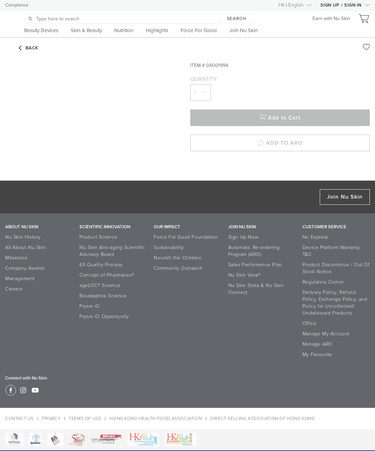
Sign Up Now (243, 237)
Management (20, 278)
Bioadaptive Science (102, 296)
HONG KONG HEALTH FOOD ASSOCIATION (155, 418)
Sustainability (169, 247)
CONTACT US (19, 418)
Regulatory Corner (323, 282)
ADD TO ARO (279, 143)
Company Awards (25, 268)
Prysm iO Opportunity (104, 316)
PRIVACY (51, 418)
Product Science (98, 237)
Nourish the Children (177, 258)
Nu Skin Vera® (244, 275)
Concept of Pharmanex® (107, 275)
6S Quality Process (101, 265)
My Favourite (317, 354)
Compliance (16, 5)
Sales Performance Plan (255, 265)
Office (309, 323)
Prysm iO (89, 306)
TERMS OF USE (85, 418)
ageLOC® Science (99, 285)
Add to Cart (279, 118)
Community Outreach (178, 268)
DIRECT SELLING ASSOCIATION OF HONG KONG (262, 418)
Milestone (16, 258)
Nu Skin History (23, 237)
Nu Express (315, 237)
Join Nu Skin (345, 196)
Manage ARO (317, 344)
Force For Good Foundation (186, 237)
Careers (13, 289)
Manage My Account (325, 334)
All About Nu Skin (25, 247)
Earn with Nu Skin (331, 18)
